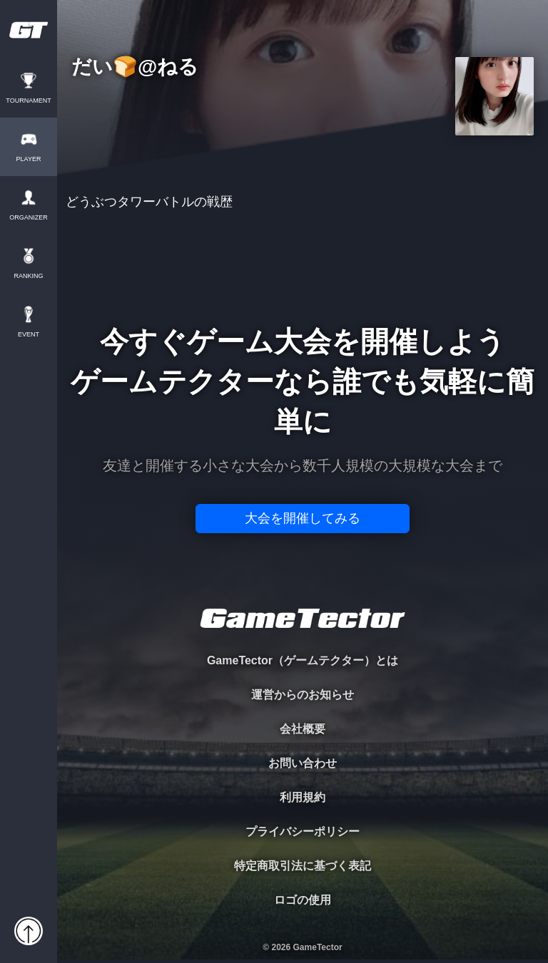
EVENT (28, 334)
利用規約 (302, 797)
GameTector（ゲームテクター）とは (302, 660)
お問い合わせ (302, 763)
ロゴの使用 (302, 900)
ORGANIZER (28, 218)
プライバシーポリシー (302, 831)
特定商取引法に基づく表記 (302, 866)
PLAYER (28, 159)
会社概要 (302, 729)
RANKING (28, 276)
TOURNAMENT (28, 101)
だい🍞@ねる (134, 67)
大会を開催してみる (302, 518)
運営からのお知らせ (302, 695)
